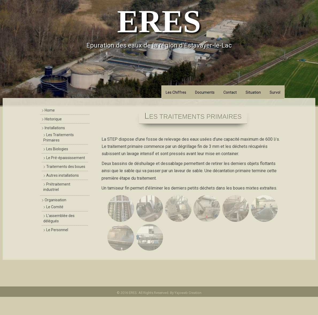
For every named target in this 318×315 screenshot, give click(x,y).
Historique (53, 119)
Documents (205, 92)
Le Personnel (57, 230)
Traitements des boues (65, 166)
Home (50, 110)
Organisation (55, 200)
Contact (230, 92)
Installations (55, 128)
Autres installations (62, 175)
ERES (159, 21)
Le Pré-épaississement (65, 158)
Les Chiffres (176, 92)
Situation (253, 92)
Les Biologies (57, 149)
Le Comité (54, 207)
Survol (275, 92)
